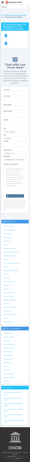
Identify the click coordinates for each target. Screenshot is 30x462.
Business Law (10, 221)
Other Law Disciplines (13, 328)
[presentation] (16, 190)
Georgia (6, 15)
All (2, 15)
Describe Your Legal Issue (11, 164)
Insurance (6, 289)
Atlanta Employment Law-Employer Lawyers (13, 399)
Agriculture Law (8, 237)
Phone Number (8, 111)
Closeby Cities (7, 387)
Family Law (6, 366)
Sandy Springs (15, 15)
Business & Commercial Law (11, 252)
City (5, 128)
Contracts (6, 267)
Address (6, 120)
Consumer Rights (8, 351)
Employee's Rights (8, 359)
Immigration (7, 285)
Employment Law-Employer (11, 270)
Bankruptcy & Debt (9, 337)
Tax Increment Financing (10, 314)
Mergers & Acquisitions (10, 300)
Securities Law (7, 311)
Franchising (7, 278)
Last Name (7, 96)
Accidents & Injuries (9, 333)
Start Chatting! (15, 196)
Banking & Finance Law (10, 248)
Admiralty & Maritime (9, 230)
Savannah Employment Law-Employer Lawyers (13, 421)
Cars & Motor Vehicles (9, 344)
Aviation (6, 245)
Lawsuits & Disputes (9, 377)
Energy (5, 274)
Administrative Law (9, 226)
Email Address (7, 104)
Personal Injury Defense (10, 307)
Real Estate (6, 381)
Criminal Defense (8, 355)
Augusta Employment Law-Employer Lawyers (13, 404)
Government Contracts (10, 281)
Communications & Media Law (12, 263)
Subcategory (7, 156)
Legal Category (8, 150)
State (5, 135)
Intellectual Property (9, 296)
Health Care (7, 370)
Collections (6, 259)
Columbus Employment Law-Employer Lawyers (14, 410)
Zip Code (6, 141)
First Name (7, 89)
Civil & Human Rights (9, 348)
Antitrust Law (7, 241)
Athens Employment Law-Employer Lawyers (13, 393)
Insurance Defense (8, 292)
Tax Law (6, 318)
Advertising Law (8, 233)
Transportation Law (9, 322)
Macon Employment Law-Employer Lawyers (13, 415)
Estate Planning (8, 362)
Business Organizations (10, 256)
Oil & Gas (6, 303)
